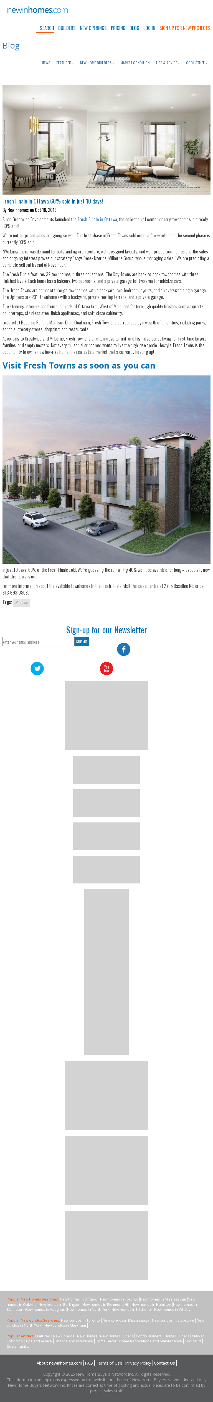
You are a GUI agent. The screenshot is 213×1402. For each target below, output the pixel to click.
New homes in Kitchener (131, 1309)
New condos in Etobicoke (173, 1320)
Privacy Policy (138, 1363)
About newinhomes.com (59, 1363)
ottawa (21, 602)
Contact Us (164, 1363)
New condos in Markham (65, 1325)
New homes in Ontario (78, 1299)
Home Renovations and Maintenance (150, 1340)
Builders (67, 27)
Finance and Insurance (74, 1340)
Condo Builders (149, 1336)
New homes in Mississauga (163, 1299)
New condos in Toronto (80, 1320)
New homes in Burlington (59, 1304)
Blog (134, 27)
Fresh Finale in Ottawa (97, 219)
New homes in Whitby (172, 1309)
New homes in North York (88, 1309)
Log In (149, 27)
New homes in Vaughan (45, 1309)
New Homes (87, 1336)
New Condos (63, 1336)
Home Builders (176, 1336)
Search (47, 27)
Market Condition (134, 62)
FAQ (89, 1363)
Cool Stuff (196, 62)
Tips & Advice (168, 62)
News (46, 62)
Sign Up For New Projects (185, 27)
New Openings (93, 27)
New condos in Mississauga (126, 1320)
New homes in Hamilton (151, 1304)
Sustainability (18, 1346)
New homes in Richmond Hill (106, 1304)
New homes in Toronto (119, 1299)
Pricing (118, 27)
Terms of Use (109, 1363)
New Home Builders (97, 62)
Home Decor (106, 1340)
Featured (65, 62)
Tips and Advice (39, 1340)
